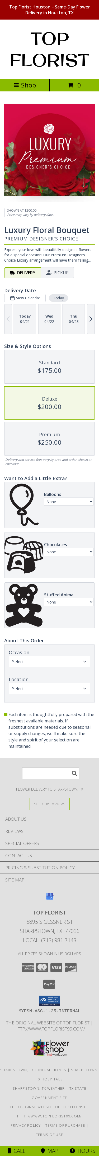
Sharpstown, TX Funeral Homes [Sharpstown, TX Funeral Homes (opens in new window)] (33, 1069)
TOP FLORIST (49, 49)
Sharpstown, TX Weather (39, 1088)
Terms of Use (49, 1134)
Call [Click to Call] (16, 1150)
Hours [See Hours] (82, 1150)
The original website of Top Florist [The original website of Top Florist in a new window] (48, 1023)
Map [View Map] (49, 1150)
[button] (49, 1001)
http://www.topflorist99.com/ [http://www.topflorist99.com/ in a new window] (49, 1029)
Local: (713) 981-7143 (49, 940)
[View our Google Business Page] (49, 899)
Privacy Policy (26, 1125)
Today (58, 297)
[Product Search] (50, 773)
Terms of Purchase (65, 1125)
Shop (25, 85)
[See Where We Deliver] (50, 803)
